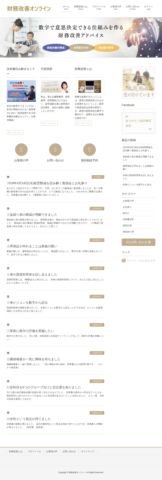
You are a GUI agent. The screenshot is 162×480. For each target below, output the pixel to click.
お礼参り (98, 177)
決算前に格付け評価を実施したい (30, 331)
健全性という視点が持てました (29, 419)
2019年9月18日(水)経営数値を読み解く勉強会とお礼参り (47, 183)
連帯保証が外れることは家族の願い (32, 246)
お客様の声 (97, 208)
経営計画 (127, 225)
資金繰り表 (128, 231)
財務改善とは (15, 451)
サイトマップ (87, 451)
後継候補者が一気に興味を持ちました (33, 359)
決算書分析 (128, 219)
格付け (126, 213)
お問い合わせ (69, 451)
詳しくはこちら (15, 132)
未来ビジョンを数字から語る (27, 302)
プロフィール (34, 451)
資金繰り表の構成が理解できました (32, 214)
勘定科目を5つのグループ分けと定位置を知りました (44, 387)
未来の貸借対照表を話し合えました (32, 274)
